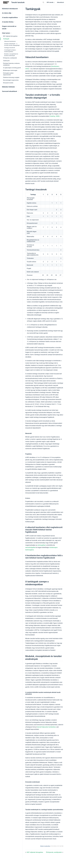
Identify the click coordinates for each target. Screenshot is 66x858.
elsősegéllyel (42, 545)
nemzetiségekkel (30, 547)
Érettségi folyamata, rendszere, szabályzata (11, 64)
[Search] (43, 2)
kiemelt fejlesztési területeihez (46, 727)
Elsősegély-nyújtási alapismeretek (8, 73)
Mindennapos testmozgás (10, 70)
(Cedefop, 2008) (55, 116)
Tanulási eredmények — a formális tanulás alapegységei (12, 44)
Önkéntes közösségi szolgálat (11, 77)
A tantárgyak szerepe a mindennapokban (10, 50)
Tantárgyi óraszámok (9, 47)
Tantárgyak (6, 39)
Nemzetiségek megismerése (11, 80)
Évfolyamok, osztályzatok (10, 58)
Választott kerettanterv (10, 41)
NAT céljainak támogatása (10, 36)
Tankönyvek (6, 60)
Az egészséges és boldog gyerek (12, 67)
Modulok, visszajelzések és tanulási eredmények (11, 54)
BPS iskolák (51, 2)
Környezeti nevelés (8, 82)
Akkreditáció (60, 2)
